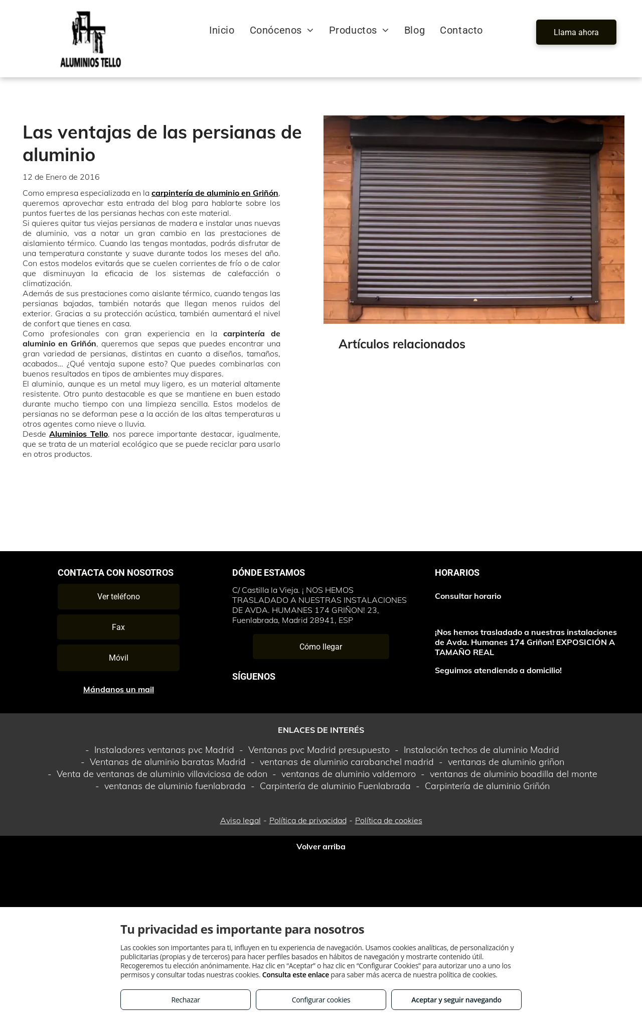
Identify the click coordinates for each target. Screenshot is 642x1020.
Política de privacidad (308, 820)
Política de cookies (388, 820)
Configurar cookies (321, 999)
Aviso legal (240, 820)
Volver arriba (321, 846)
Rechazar (185, 999)
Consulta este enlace (295, 974)
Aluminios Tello (78, 434)
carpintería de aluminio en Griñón (214, 193)
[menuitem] (222, 30)
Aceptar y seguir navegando (456, 999)
